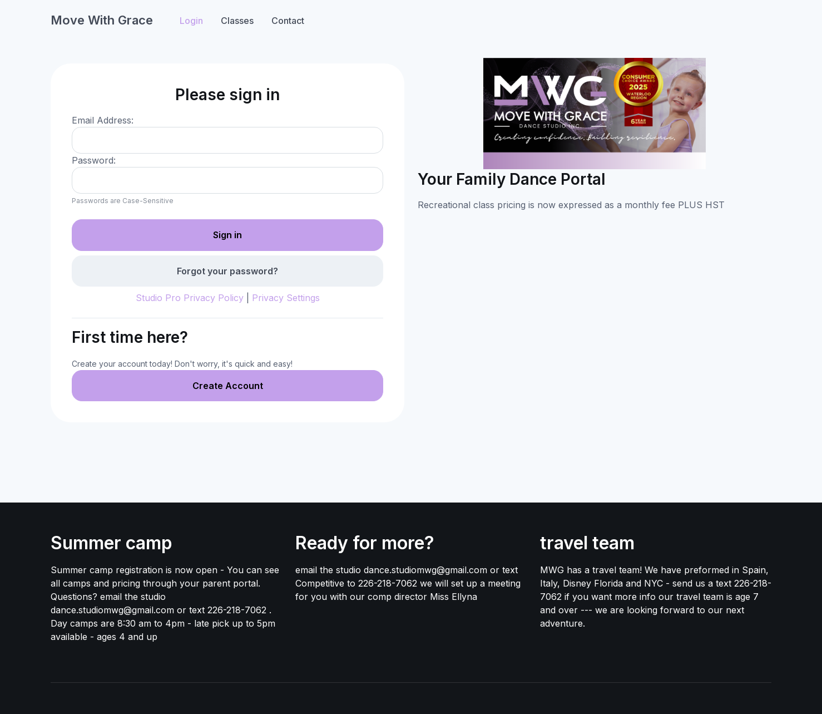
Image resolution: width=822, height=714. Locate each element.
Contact (287, 20)
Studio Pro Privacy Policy (190, 297)
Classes (237, 20)
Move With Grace (102, 20)
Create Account (227, 385)
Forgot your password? (227, 271)
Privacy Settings (286, 297)
